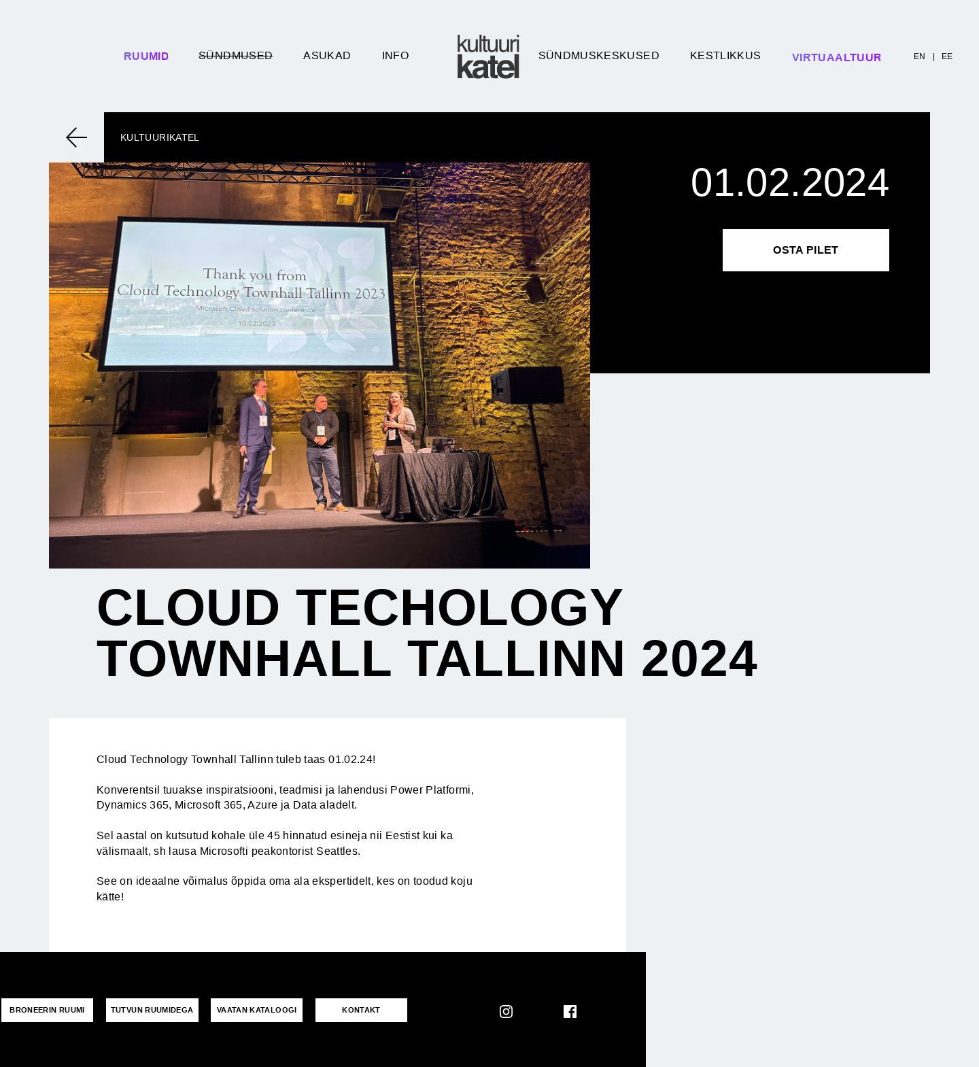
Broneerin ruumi (45, 1009)
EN (920, 56)
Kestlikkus (725, 55)
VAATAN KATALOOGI (250, 1009)
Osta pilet (806, 250)
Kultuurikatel (160, 137)
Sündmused (236, 55)
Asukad (327, 55)
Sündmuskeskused (598, 55)
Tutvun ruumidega (148, 1009)
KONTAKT (351, 1009)
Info (395, 55)
